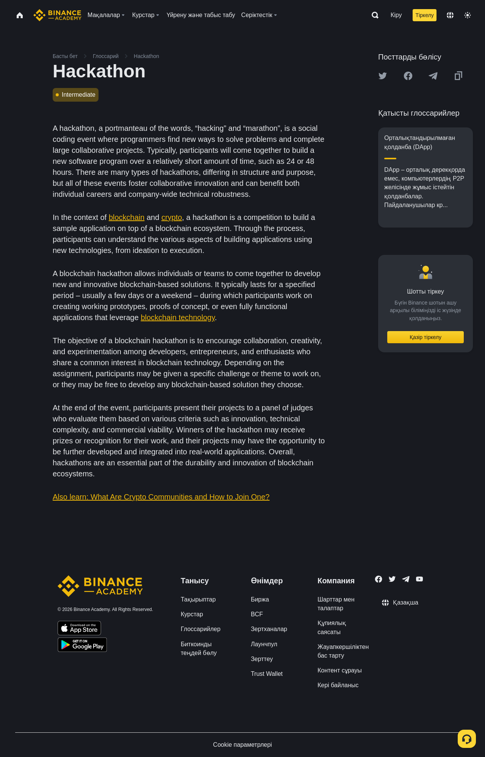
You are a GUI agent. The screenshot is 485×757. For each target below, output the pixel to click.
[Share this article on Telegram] (433, 75)
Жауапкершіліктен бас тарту (343, 651)
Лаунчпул (264, 644)
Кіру (396, 15)
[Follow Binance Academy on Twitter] (392, 579)
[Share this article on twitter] (382, 75)
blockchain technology (177, 317)
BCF (257, 614)
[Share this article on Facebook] (408, 75)
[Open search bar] (373, 15)
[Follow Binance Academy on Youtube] (419, 578)
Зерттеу (262, 659)
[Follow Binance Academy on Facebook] (378, 579)
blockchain (127, 217)
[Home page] (57, 15)
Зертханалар (269, 629)
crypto (171, 217)
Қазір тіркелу (425, 337)
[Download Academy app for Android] (82, 646)
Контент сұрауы (340, 670)
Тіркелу (424, 15)
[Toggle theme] (467, 15)
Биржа (260, 599)
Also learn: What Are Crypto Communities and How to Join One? (161, 497)
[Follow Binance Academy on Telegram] (406, 579)
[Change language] (450, 15)
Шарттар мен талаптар (336, 603)
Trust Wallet (267, 674)
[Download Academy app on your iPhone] (79, 629)
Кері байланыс (338, 685)
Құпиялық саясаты (332, 627)
